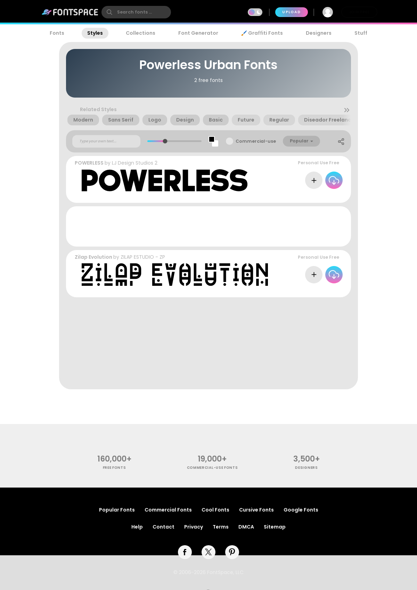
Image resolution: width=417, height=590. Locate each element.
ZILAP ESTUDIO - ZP (143, 257)
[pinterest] (232, 552)
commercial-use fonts (212, 467)
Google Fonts (301, 509)
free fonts (114, 467)
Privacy (193, 526)
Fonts (57, 33)
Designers (319, 33)
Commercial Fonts (168, 509)
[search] (136, 12)
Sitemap (275, 526)
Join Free (359, 12)
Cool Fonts (215, 509)
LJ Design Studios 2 (134, 162)
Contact (163, 526)
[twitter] (208, 552)
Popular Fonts (117, 509)
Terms (221, 526)
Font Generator (198, 33)
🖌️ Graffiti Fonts (262, 33)
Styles (95, 33)
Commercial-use (256, 141)
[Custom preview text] (106, 141)
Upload (291, 12)
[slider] (165, 141)
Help (137, 526)
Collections (140, 33)
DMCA (246, 526)
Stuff (360, 33)
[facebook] (185, 552)
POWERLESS (89, 162)
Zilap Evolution (93, 257)
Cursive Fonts (256, 509)
